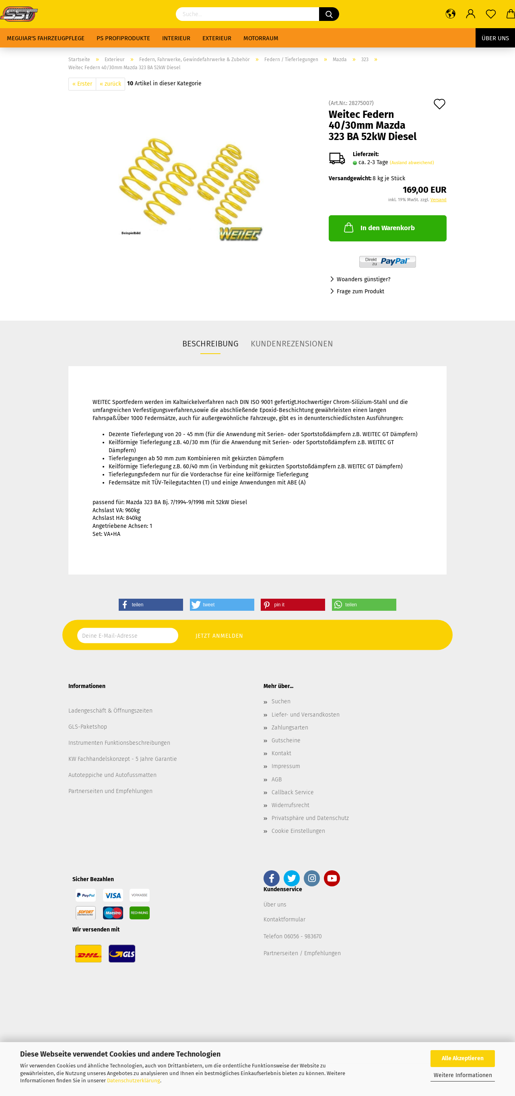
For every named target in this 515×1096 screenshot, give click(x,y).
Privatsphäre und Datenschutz (310, 818)
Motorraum (260, 38)
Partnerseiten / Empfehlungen (302, 953)
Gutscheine (286, 740)
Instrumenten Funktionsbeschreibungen (119, 743)
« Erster (82, 83)
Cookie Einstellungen (298, 831)
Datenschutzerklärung (133, 1080)
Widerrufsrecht (290, 805)
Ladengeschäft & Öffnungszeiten (110, 710)
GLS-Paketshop (87, 726)
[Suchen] (329, 14)
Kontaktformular (284, 919)
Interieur (176, 38)
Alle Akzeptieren (463, 1058)
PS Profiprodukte (123, 38)
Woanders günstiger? (363, 279)
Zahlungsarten (290, 727)
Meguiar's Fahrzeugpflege (45, 38)
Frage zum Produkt (360, 291)
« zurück (110, 83)
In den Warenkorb (378, 227)
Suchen (281, 701)
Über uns (495, 38)
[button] (151, 605)
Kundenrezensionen (292, 343)
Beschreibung (210, 343)
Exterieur (216, 38)
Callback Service (293, 792)
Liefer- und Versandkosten (306, 714)
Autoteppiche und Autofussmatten (112, 775)
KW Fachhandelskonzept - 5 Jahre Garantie (122, 759)
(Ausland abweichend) (412, 162)
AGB (277, 779)
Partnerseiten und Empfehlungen (110, 791)
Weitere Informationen (463, 1075)
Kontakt (281, 753)
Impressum (286, 766)
